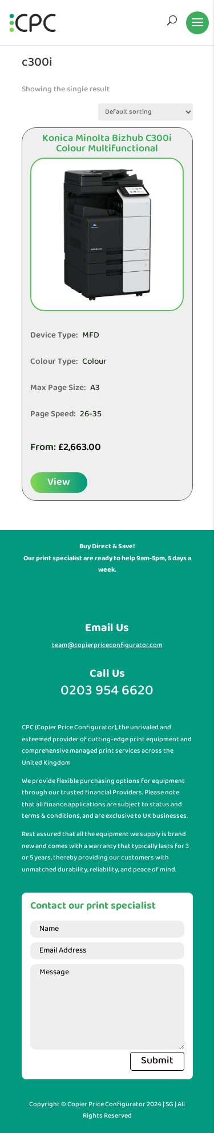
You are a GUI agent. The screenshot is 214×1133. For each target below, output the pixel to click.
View (58, 482)
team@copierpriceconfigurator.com (107, 645)
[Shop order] (145, 111)
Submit (157, 1061)
